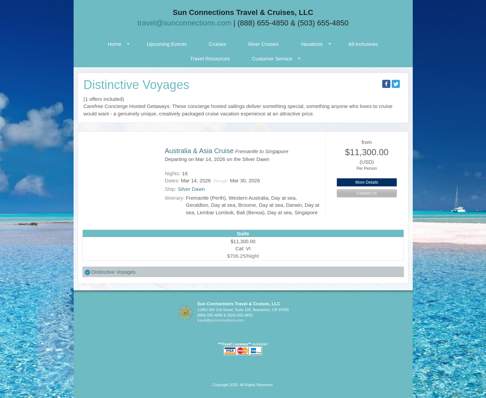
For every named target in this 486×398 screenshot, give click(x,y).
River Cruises (263, 44)
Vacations (312, 44)
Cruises (217, 44)
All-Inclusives (363, 44)
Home (114, 44)
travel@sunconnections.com (184, 23)
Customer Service (272, 58)
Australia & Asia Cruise (199, 151)
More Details (366, 182)
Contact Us (367, 193)
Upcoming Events (167, 44)
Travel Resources (210, 58)
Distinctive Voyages (114, 272)
